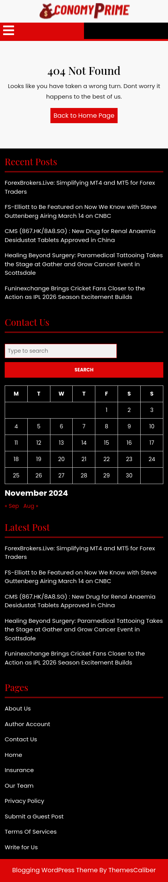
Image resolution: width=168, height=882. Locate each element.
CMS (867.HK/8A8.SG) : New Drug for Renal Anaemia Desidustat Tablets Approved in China (80, 235)
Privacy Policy (24, 801)
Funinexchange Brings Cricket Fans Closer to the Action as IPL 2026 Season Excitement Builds (75, 292)
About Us (18, 708)
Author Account (27, 724)
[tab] (8, 30)
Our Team (19, 785)
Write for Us (21, 847)
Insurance (19, 770)
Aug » (30, 506)
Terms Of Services (31, 831)
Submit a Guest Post (34, 816)
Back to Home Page (86, 117)
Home (13, 755)
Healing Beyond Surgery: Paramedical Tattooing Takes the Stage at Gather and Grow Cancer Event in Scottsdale (84, 264)
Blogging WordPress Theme (55, 870)
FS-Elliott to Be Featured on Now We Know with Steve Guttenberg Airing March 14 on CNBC (81, 211)
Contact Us (21, 739)
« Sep (12, 506)
